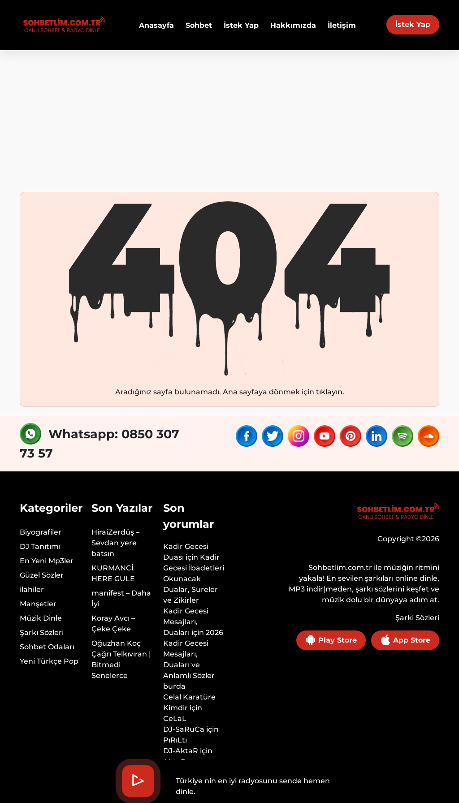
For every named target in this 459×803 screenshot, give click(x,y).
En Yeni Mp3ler (47, 561)
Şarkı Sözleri (42, 632)
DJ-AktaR (180, 751)
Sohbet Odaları (47, 647)
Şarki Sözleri (417, 617)
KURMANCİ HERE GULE (113, 573)
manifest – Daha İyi (121, 598)
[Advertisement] (229, 117)
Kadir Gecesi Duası (185, 551)
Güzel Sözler (42, 575)
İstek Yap (412, 24)
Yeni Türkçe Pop (49, 661)
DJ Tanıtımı (40, 546)
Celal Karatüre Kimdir (189, 702)
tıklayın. (330, 392)
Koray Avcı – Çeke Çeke (113, 623)
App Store (405, 640)
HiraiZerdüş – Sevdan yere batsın (115, 543)
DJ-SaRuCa (183, 729)
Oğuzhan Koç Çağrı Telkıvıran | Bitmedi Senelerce (121, 659)
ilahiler (32, 589)
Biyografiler (40, 532)
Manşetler (38, 604)
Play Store (331, 640)
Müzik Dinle (41, 618)
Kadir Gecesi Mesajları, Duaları (185, 622)
